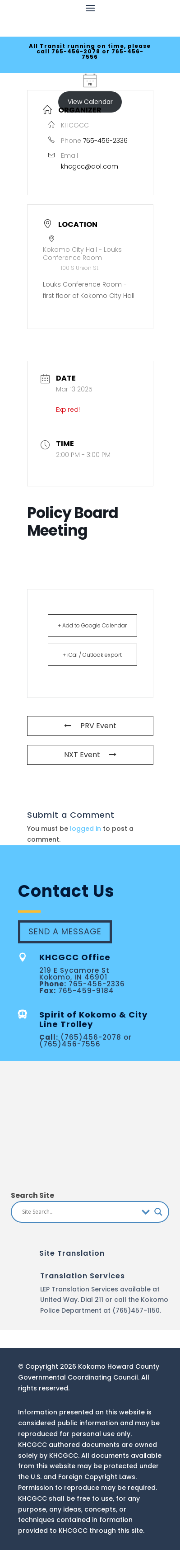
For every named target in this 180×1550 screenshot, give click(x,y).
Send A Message (65, 931)
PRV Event (90, 726)
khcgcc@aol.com (89, 166)
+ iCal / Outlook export (92, 655)
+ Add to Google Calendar (92, 625)
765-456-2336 (105, 140)
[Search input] (79, 1212)
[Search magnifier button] (158, 1212)
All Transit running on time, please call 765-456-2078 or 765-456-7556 (90, 51)
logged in (85, 828)
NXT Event (90, 754)
